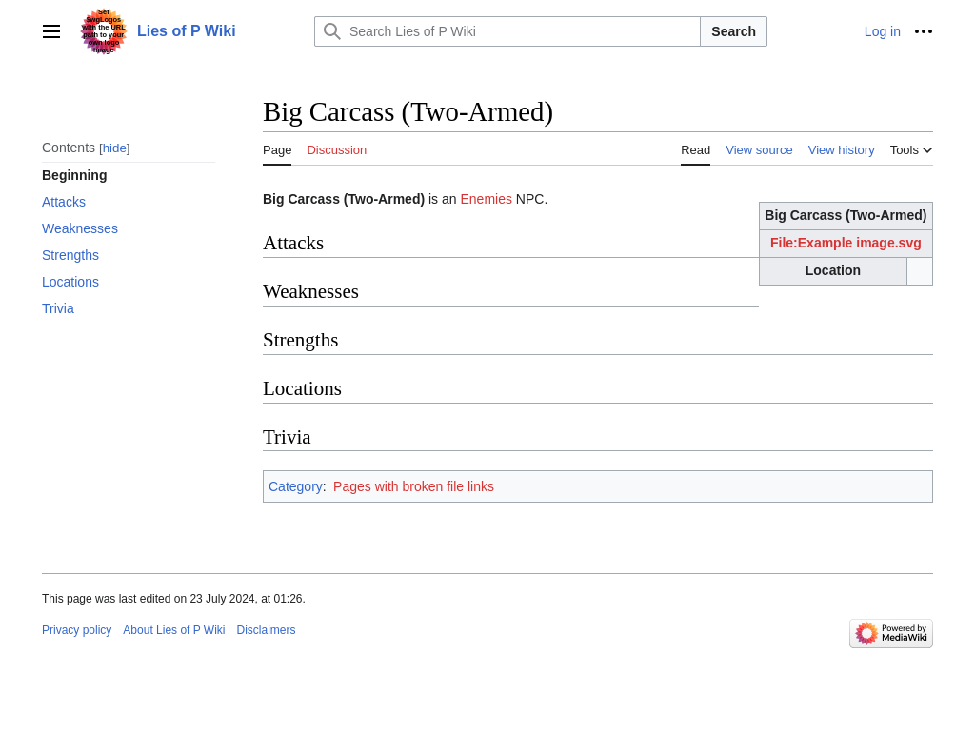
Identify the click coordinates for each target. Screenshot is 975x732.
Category (296, 486)
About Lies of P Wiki (174, 630)
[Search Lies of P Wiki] (507, 31)
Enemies (485, 199)
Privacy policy (76, 630)
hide (115, 148)
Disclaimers (266, 630)
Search (733, 31)
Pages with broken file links (413, 486)
